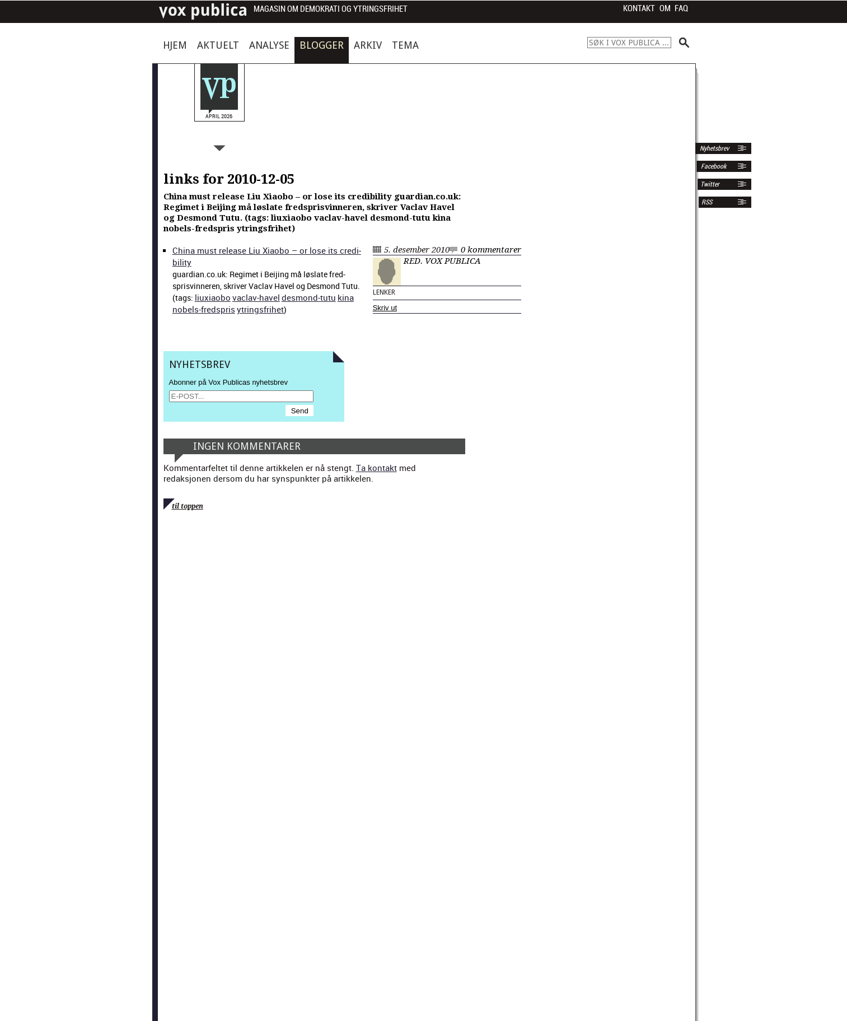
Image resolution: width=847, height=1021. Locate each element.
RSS (706, 202)
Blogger (322, 45)
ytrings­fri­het (260, 309)
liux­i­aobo (213, 297)
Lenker (384, 292)
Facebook (712, 166)
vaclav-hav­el (256, 297)
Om (665, 8)
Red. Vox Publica (442, 261)
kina (346, 297)
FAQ (681, 8)
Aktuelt (218, 45)
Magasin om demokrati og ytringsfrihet (331, 9)
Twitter (709, 184)
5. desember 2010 (417, 250)
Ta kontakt (376, 467)
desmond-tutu (309, 297)
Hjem (175, 45)
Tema (405, 45)
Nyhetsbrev (713, 148)
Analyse (269, 45)
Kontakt (639, 8)
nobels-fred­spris (203, 309)
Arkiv (368, 45)
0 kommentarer (491, 250)
